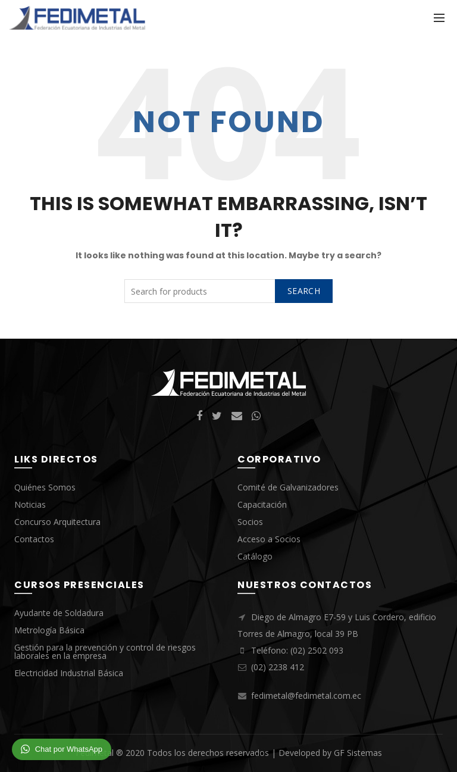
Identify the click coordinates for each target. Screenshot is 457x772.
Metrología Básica (49, 630)
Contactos (34, 539)
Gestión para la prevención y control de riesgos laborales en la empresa (105, 651)
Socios (250, 521)
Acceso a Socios (269, 539)
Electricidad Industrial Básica (68, 673)
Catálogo (255, 556)
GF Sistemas (358, 752)
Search (303, 290)
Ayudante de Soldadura (59, 612)
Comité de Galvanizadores (288, 487)
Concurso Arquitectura (57, 521)
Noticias (30, 504)
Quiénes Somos (45, 487)
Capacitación (262, 504)
